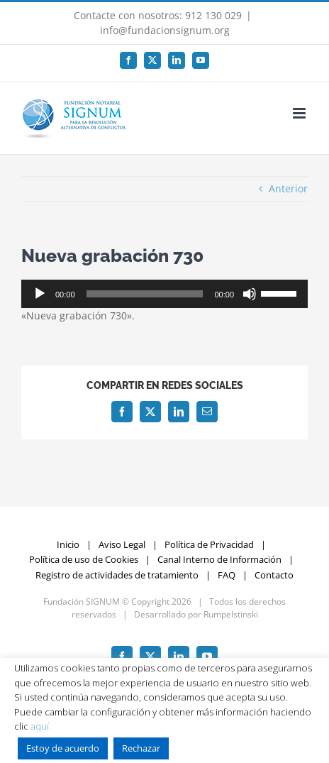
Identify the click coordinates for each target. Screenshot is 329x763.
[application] (164, 294)
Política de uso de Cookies (83, 559)
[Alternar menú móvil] (300, 113)
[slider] (145, 293)
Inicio (68, 544)
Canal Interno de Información (219, 559)
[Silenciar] (249, 294)
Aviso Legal (122, 544)
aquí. (40, 726)
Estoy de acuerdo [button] (62, 748)
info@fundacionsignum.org (165, 30)
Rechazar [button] (141, 748)
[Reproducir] (40, 294)
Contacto (274, 575)
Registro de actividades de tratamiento (117, 575)
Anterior (288, 188)
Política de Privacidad (209, 544)
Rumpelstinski (230, 614)
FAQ (226, 575)
